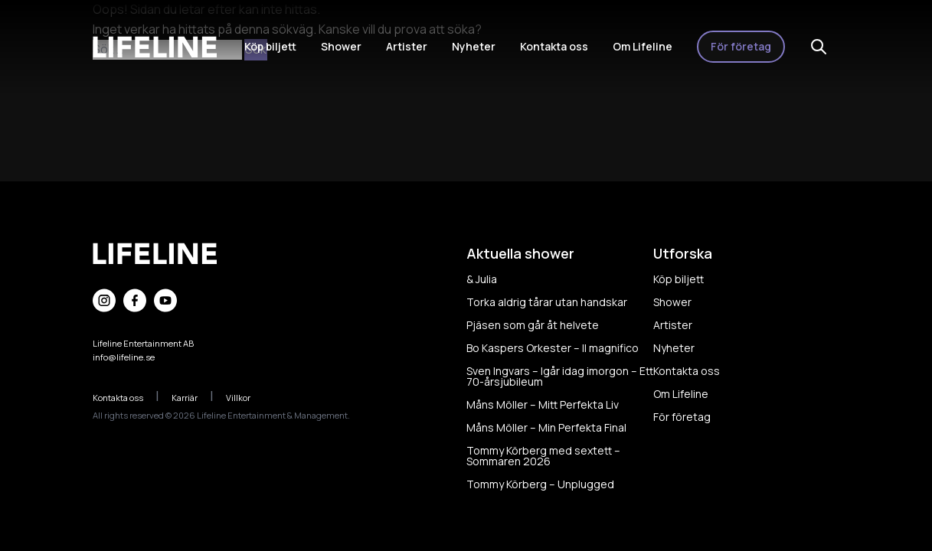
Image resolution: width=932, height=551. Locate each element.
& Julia (481, 279)
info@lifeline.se (124, 357)
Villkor (246, 397)
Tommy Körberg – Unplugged (540, 484)
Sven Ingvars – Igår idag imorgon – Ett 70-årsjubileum (559, 376)
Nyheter (473, 46)
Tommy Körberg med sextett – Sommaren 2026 (543, 455)
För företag (741, 46)
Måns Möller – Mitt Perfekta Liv (542, 404)
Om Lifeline (642, 46)
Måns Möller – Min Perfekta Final (546, 427)
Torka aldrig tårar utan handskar (546, 302)
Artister (406, 46)
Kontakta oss (554, 46)
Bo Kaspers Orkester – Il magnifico (552, 348)
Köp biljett (270, 46)
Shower (341, 46)
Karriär (193, 397)
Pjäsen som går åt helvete (532, 325)
